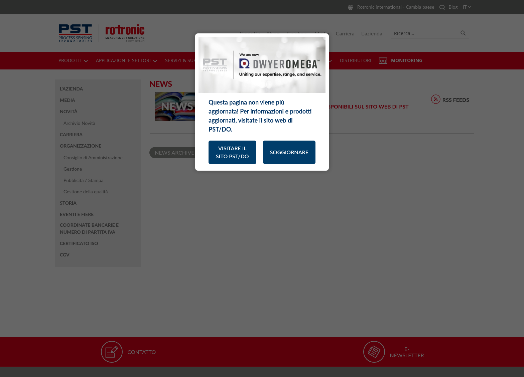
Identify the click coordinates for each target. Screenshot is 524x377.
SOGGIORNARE (289, 152)
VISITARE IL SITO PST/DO (232, 152)
